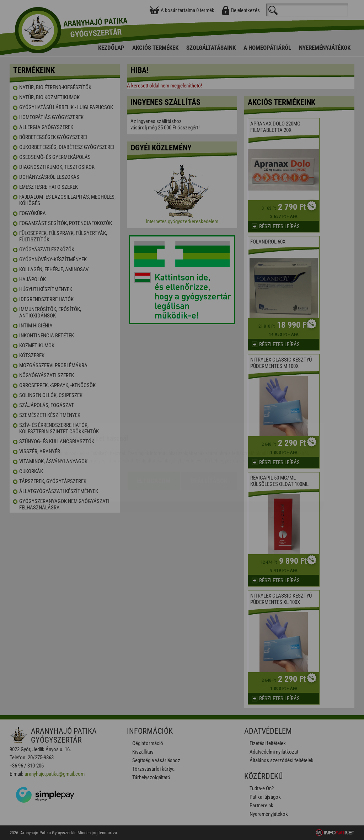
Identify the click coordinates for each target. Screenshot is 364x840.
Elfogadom (154, 439)
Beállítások (209, 439)
